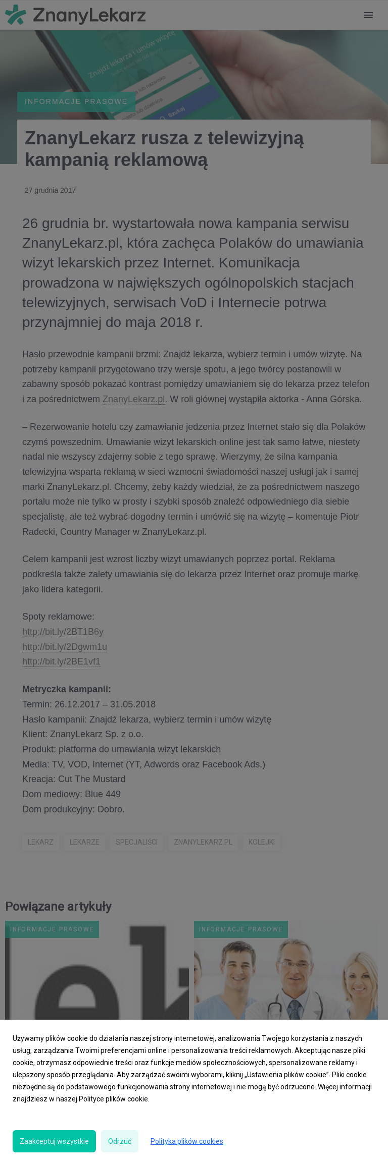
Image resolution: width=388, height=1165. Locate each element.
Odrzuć (119, 1141)
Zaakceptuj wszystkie (54, 1141)
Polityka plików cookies (187, 1141)
